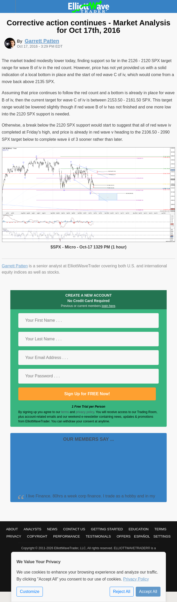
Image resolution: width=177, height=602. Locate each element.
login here (108, 306)
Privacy (13, 536)
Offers (124, 536)
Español (142, 536)
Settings (162, 536)
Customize (29, 591)
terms (65, 412)
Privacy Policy (136, 579)
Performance (66, 536)
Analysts (33, 529)
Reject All (121, 591)
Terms (160, 529)
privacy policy (85, 412)
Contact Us (74, 529)
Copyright (37, 536)
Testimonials (98, 536)
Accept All (148, 591)
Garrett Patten (15, 266)
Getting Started (107, 529)
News (52, 529)
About (12, 529)
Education (138, 529)
